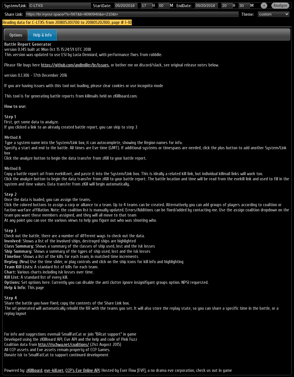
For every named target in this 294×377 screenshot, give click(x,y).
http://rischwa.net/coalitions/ (63, 344)
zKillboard (34, 370)
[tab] (16, 35)
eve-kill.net (53, 370)
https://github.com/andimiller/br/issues (75, 65)
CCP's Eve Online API (82, 370)
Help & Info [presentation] (42, 35)
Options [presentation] (15, 35)
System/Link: (15, 5)
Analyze (280, 5)
